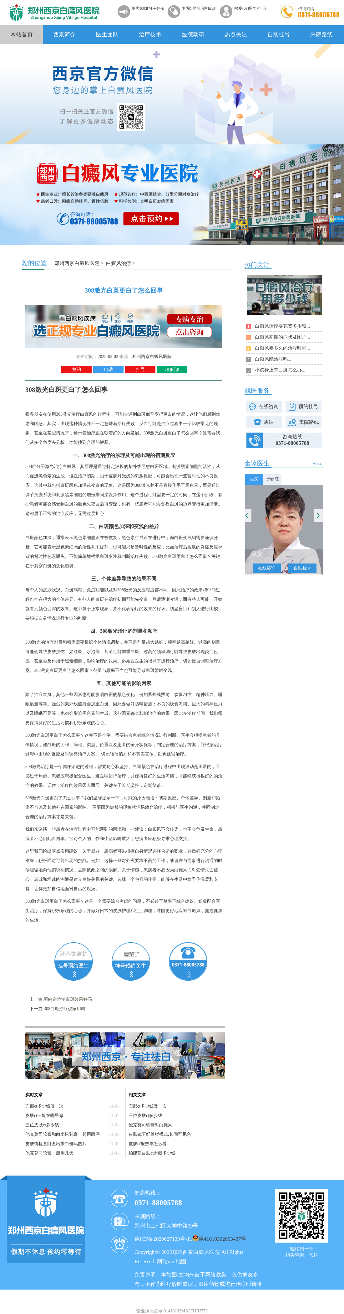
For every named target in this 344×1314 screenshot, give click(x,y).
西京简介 (64, 34)
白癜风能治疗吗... (273, 358)
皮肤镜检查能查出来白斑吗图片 (56, 1143)
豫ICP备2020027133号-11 (163, 1239)
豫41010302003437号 (222, 1239)
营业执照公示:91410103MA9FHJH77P (172, 1311)
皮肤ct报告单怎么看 (148, 1143)
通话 (269, 422)
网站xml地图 (171, 1262)
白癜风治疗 (118, 263)
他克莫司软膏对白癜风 (150, 1125)
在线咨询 (269, 406)
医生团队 (107, 34)
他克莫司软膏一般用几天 (49, 1153)
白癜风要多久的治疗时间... (282, 348)
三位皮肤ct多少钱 (42, 1125)
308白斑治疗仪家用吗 (64, 1008)
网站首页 (21, 34)
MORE (317, 463)
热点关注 (236, 34)
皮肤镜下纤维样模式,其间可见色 (160, 1134)
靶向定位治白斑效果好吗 (68, 999)
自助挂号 (278, 34)
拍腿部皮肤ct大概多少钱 (152, 1153)
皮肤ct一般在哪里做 (44, 1115)
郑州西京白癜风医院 (76, 263)
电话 (108, 369)
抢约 (76, 369)
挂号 (140, 369)
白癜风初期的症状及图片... (282, 337)
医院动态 (193, 34)
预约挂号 (308, 406)
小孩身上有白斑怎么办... (280, 369)
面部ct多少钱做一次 (44, 1106)
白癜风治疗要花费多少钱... (282, 326)
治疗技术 (150, 34)
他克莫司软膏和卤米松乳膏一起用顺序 (62, 1134)
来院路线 (321, 34)
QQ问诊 (172, 369)
